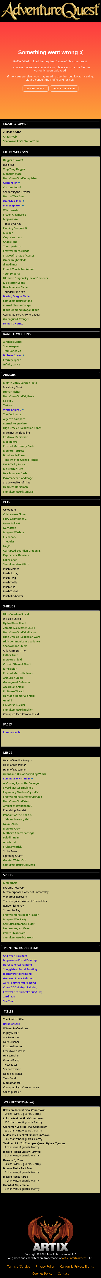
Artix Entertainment (74, 1258)
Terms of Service (18, 1266)
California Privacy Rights (77, 1266)
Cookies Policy (42, 1273)
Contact (63, 1273)
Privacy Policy (45, 1266)
